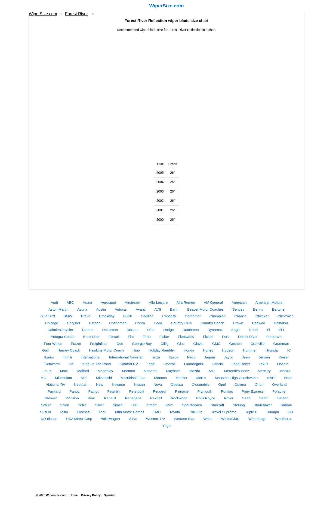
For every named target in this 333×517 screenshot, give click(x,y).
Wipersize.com (56, 495)
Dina (151, 330)
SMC (169, 405)
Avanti (141, 309)
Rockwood (179, 398)
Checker (261, 316)
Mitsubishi (104, 378)
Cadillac (147, 316)
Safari (263, 398)
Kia (71, 364)
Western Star (184, 419)
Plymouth (204, 391)
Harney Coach (68, 350)
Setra (82, 405)
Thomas (83, 412)
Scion (64, 405)
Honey (208, 350)
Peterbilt (113, 391)
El (268, 330)
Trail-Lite (195, 412)
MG (43, 378)
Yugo (166, 426)
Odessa (177, 384)
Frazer (76, 344)
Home (74, 495)
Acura (87, 302)
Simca (118, 405)
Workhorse (283, 419)
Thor (102, 412)
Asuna (82, 309)
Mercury (264, 371)
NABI (271, 378)
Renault (110, 398)
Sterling (239, 405)
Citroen (95, 323)
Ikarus (49, 357)
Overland (279, 384)
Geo (120, 344)
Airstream (132, 302)
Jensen (264, 357)
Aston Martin (58, 309)
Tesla (64, 412)
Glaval (198, 344)
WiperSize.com (166, 5)
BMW (68, 316)
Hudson (228, 350)
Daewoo (258, 323)
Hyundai (271, 350)
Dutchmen (190, 330)
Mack (64, 371)
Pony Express (253, 391)
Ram (91, 398)
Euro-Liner (91, 337)
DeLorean (110, 330)
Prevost (51, 398)
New (99, 384)
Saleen (282, 398)
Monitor (181, 378)
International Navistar (126, 357)
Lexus (263, 364)
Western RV (155, 419)
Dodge (168, 330)
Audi (54, 302)
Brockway (106, 316)
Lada (150, 364)
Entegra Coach (62, 337)
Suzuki (45, 412)
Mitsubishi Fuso (133, 378)
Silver (99, 405)
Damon (87, 330)
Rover (228, 398)
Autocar (121, 309)
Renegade (133, 398)
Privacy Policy (91, 495)
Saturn (46, 405)
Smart (152, 405)
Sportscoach (192, 405)
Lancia (217, 364)
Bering (258, 309)
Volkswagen (110, 419)
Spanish (109, 495)
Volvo (133, 419)
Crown (238, 323)
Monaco (160, 378)
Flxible (208, 337)
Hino (136, 350)
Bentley (238, 309)
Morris (201, 378)
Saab (246, 398)
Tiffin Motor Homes (129, 412)
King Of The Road (96, 364)
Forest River (76, 14)
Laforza (169, 364)
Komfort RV (129, 364)
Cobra (140, 323)
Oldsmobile (201, 384)
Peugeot (159, 391)
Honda (189, 350)
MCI (212, 371)
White (207, 419)
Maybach (173, 371)
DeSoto (132, 330)
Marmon (128, 371)
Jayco (228, 357)
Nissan (139, 384)
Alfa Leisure (158, 302)
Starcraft (217, 405)
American (239, 302)
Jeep (246, 357)
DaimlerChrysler (60, 330)
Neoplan (80, 384)
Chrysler (73, 323)
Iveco (191, 357)
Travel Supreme (223, 412)
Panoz (74, 391)
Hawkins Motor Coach (106, 350)
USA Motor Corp (79, 419)
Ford (225, 337)
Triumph (272, 412)
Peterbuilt (136, 391)
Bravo (85, 316)
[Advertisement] (166, 64)
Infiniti (67, 357)
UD (290, 412)
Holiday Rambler (162, 350)
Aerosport (108, 302)
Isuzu (155, 357)
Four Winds (53, 344)
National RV (55, 384)
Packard (54, 391)
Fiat (131, 337)
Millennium (63, 378)
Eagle (235, 330)
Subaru (286, 405)
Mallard (83, 371)
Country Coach (212, 323)
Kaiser (284, 357)
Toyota (175, 412)
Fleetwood (186, 337)
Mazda (194, 371)
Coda (158, 323)
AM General (213, 302)
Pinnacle (182, 391)
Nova (158, 384)
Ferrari (113, 337)
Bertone (278, 309)
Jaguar (209, 357)
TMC (157, 412)
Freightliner (99, 344)
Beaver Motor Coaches (205, 309)
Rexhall (156, 398)
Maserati (150, 371)
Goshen (235, 344)
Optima (240, 384)
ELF (282, 330)
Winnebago (257, 419)
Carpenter (192, 316)
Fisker (164, 337)
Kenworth (52, 364)
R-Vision (72, 398)
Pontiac (227, 391)
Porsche (278, 391)
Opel (222, 384)
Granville (257, 344)
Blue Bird (47, 316)
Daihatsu (281, 323)
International (90, 357)
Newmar (118, 384)
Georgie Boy (142, 344)
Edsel (253, 330)
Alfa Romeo (185, 302)
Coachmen (117, 323)
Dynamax (214, 330)
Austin (101, 309)
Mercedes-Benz (236, 371)
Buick (127, 316)
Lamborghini (194, 364)
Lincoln (282, 364)
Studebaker (263, 405)
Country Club (181, 323)
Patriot (93, 391)
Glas (181, 344)
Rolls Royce (205, 398)
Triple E (251, 412)
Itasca (173, 357)
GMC (216, 344)
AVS (157, 309)
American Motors (268, 302)
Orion (259, 384)
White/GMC (230, 419)
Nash (288, 378)
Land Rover (241, 364)
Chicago (51, 323)
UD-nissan (49, 419)
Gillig (164, 344)
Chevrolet (285, 316)
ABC (70, 302)
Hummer (250, 350)
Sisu (134, 405)
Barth (174, 309)
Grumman (281, 344)
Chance (240, 316)
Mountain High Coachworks (236, 378)
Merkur (284, 371)
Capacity (169, 316)
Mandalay (105, 371)
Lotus (47, 371)
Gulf (45, 350)
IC (289, 350)
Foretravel (274, 337)
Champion (217, 316)
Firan (146, 337)
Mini (84, 378)
